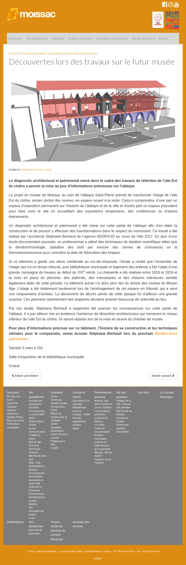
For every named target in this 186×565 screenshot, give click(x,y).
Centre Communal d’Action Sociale (59, 400)
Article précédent (25, 375)
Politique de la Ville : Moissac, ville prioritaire (123, 404)
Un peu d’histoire (103, 407)
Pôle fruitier (34, 449)
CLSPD (54, 448)
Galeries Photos (15, 417)
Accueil (13, 53)
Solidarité (58, 38)
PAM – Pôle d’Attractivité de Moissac (36, 466)
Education (34, 407)
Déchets (33, 504)
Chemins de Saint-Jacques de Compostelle (102, 445)
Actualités (56, 53)
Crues (32, 518)
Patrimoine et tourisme (112, 38)
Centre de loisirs (37, 432)
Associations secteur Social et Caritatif (59, 434)
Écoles (32, 428)
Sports (75, 428)
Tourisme (33, 452)
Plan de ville (35, 442)
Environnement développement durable (36, 497)
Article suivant (163, 375)
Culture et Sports (80, 38)
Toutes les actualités (34, 53)
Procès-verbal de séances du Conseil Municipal (58, 530)
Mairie (163, 38)
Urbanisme (34, 490)
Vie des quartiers (143, 38)
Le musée (99, 425)
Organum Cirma (102, 459)
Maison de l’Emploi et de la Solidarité (59, 417)
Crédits (97, 558)
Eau (31, 507)
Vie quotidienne (37, 38)
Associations (122, 432)
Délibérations (15, 522)
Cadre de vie (35, 487)
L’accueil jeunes (37, 411)
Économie (34, 445)
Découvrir (16, 38)
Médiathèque (79, 407)
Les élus (143, 392)
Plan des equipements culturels (79, 421)
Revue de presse (15, 420)
